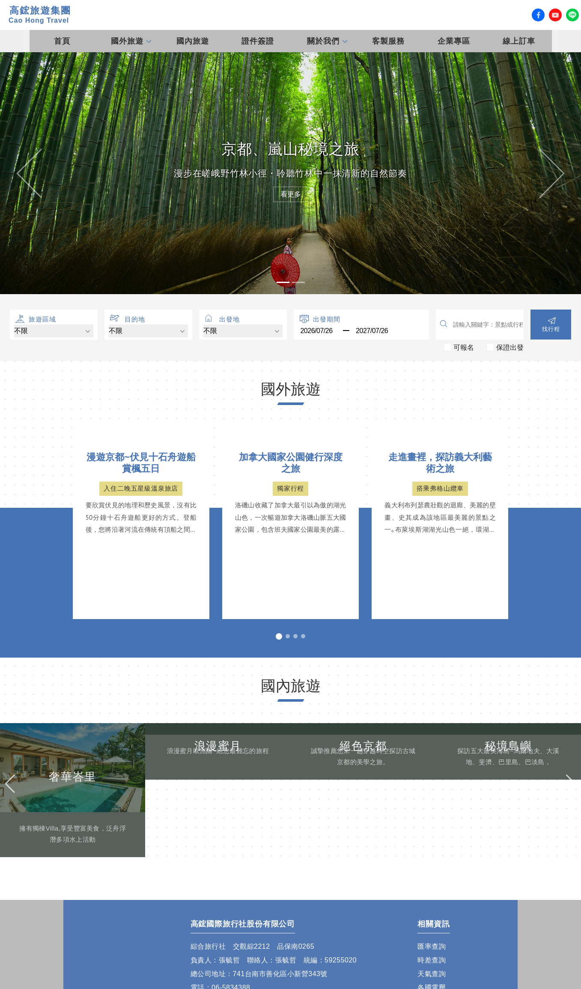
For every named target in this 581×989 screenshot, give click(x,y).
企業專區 (454, 41)
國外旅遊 (127, 41)
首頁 (62, 41)
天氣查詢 (431, 973)
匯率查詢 (431, 946)
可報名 (463, 347)
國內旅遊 (192, 41)
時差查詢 (431, 960)
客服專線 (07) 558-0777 (431, 14)
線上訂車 (519, 41)
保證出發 (510, 347)
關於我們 (323, 41)
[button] (29, 173)
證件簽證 (257, 41)
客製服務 (388, 41)
